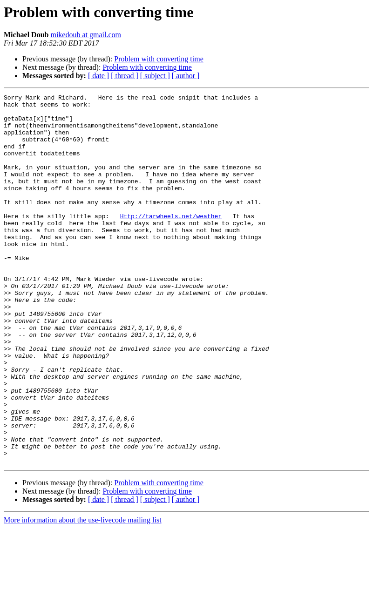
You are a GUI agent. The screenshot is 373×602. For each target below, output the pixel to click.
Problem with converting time (158, 59)
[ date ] (98, 76)
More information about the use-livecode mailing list (83, 594)
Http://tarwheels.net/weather (171, 241)
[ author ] (186, 76)
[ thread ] (124, 76)
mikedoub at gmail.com (85, 35)
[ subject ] (155, 76)
